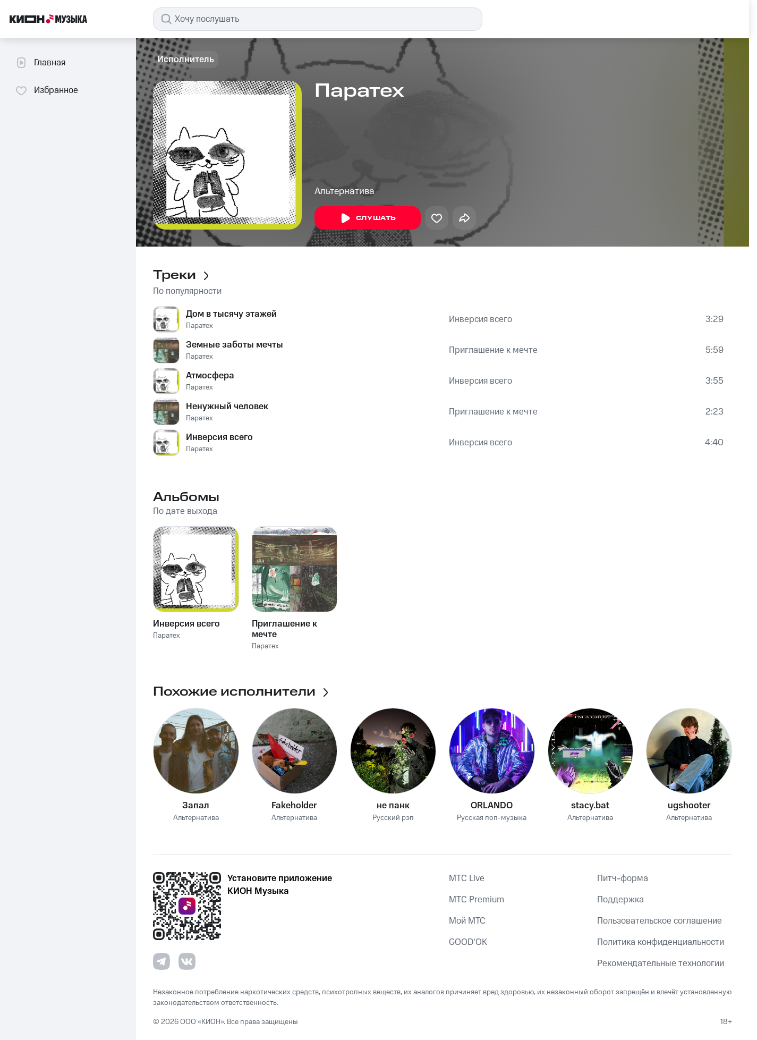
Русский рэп (393, 818)
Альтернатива (344, 191)
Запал (195, 805)
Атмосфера (210, 375)
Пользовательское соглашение (659, 921)
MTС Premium (476, 899)
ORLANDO (492, 805)
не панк (393, 805)
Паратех (199, 325)
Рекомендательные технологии (660, 963)
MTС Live (466, 878)
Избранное (46, 90)
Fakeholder (294, 805)
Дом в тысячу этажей (231, 314)
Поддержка (620, 899)
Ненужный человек (227, 406)
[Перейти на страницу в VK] (186, 961)
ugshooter (689, 805)
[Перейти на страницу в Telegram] (161, 961)
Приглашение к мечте (493, 350)
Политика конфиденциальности (660, 942)
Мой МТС (467, 921)
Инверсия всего (480, 319)
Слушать (367, 218)
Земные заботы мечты (234, 345)
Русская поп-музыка (491, 818)
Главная (40, 62)
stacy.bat (590, 805)
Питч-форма (622, 878)
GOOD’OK (468, 942)
